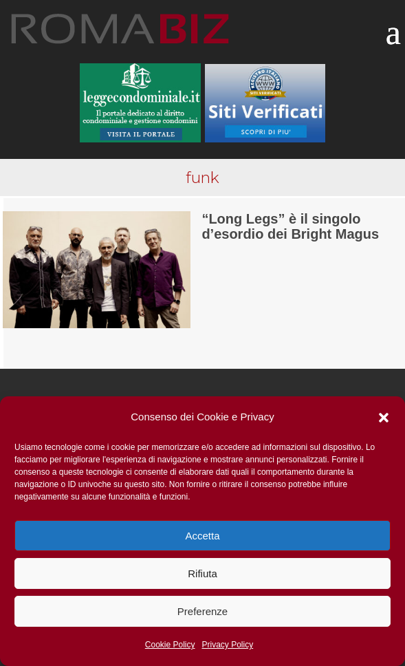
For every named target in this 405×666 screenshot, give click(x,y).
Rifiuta (202, 573)
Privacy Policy (228, 644)
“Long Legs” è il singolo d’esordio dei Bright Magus (290, 226)
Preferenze (202, 611)
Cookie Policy (170, 644)
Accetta (202, 535)
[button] (384, 418)
